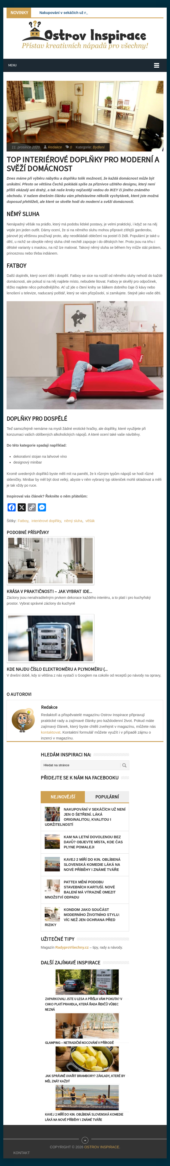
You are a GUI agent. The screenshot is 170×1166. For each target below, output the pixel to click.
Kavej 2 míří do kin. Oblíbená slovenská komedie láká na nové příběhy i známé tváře (92, 864)
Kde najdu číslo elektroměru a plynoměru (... (57, 669)
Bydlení (99, 147)
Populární (107, 797)
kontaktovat (50, 732)
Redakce (55, 147)
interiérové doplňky (46, 521)
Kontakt (21, 1153)
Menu (12, 65)
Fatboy (23, 521)
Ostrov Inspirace (101, 1147)
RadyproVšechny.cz (72, 947)
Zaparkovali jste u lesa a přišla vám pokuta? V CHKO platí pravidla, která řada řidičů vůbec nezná (83, 1004)
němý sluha (73, 521)
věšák (90, 521)
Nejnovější (63, 797)
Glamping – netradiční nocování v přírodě (79, 1042)
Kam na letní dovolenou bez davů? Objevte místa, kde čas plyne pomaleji (93, 842)
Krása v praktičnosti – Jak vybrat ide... (49, 591)
